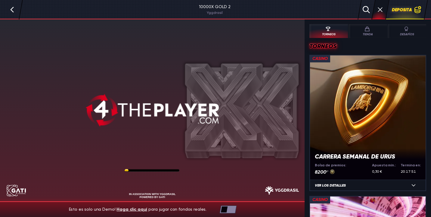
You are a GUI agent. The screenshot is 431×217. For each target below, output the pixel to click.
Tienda (367, 31)
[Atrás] (12, 9)
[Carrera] (380, 9)
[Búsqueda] (366, 9)
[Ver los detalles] (413, 185)
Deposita (406, 9)
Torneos (328, 31)
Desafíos (407, 31)
